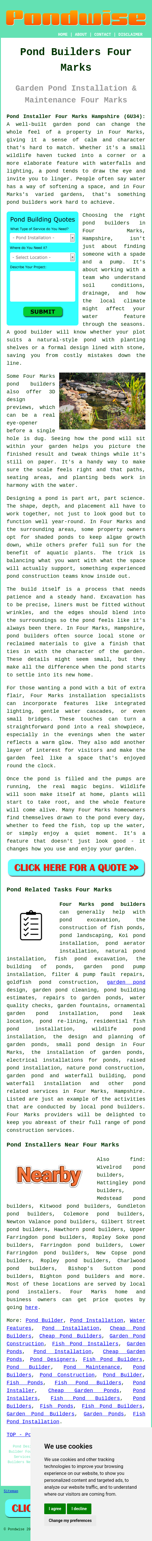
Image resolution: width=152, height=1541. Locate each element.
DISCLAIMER (130, 34)
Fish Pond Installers (85, 1344)
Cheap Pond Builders (70, 1336)
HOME (63, 34)
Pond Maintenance (92, 1367)
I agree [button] (55, 1508)
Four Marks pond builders (102, 904)
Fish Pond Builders (112, 1359)
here (31, 1307)
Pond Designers (52, 1359)
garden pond (126, 982)
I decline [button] (79, 1508)
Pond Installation (96, 1320)
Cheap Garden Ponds (83, 1391)
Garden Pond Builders (40, 1414)
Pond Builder (44, 1320)
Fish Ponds (25, 1383)
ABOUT (81, 34)
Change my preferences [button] (70, 1520)
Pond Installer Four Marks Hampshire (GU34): (76, 116)
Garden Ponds (104, 1414)
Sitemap (11, 1491)
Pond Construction (67, 1375)
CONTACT (102, 34)
